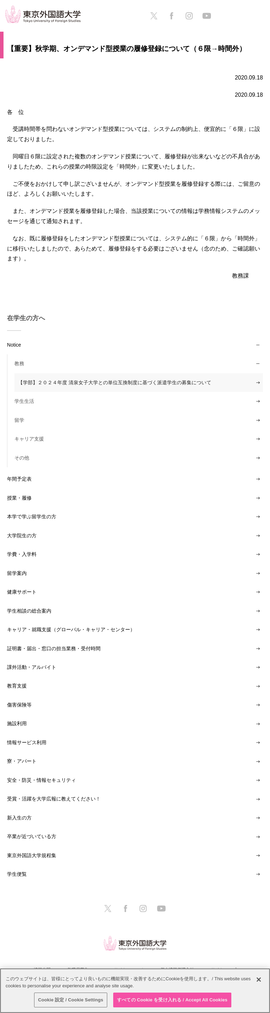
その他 (21, 458)
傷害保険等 (19, 705)
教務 (19, 363)
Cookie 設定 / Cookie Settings (70, 999)
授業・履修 (19, 498)
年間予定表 (19, 479)
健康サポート (22, 592)
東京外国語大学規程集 (31, 855)
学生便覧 (17, 874)
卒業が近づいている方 (31, 836)
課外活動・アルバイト (31, 667)
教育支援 (17, 686)
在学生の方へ (26, 318)
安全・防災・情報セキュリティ (41, 780)
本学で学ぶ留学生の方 (31, 516)
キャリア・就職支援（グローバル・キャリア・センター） (71, 629)
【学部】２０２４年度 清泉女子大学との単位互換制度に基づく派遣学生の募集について (114, 382)
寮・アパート (22, 761)
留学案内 (17, 573)
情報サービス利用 (26, 742)
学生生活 (24, 401)
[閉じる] (258, 979)
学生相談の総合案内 (29, 611)
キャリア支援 (29, 439)
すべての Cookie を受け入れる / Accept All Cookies (172, 999)
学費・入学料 (22, 554)
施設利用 (17, 723)
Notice (14, 345)
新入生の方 (19, 818)
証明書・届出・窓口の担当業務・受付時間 (54, 648)
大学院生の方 (22, 535)
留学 (19, 420)
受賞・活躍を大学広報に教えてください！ (54, 799)
